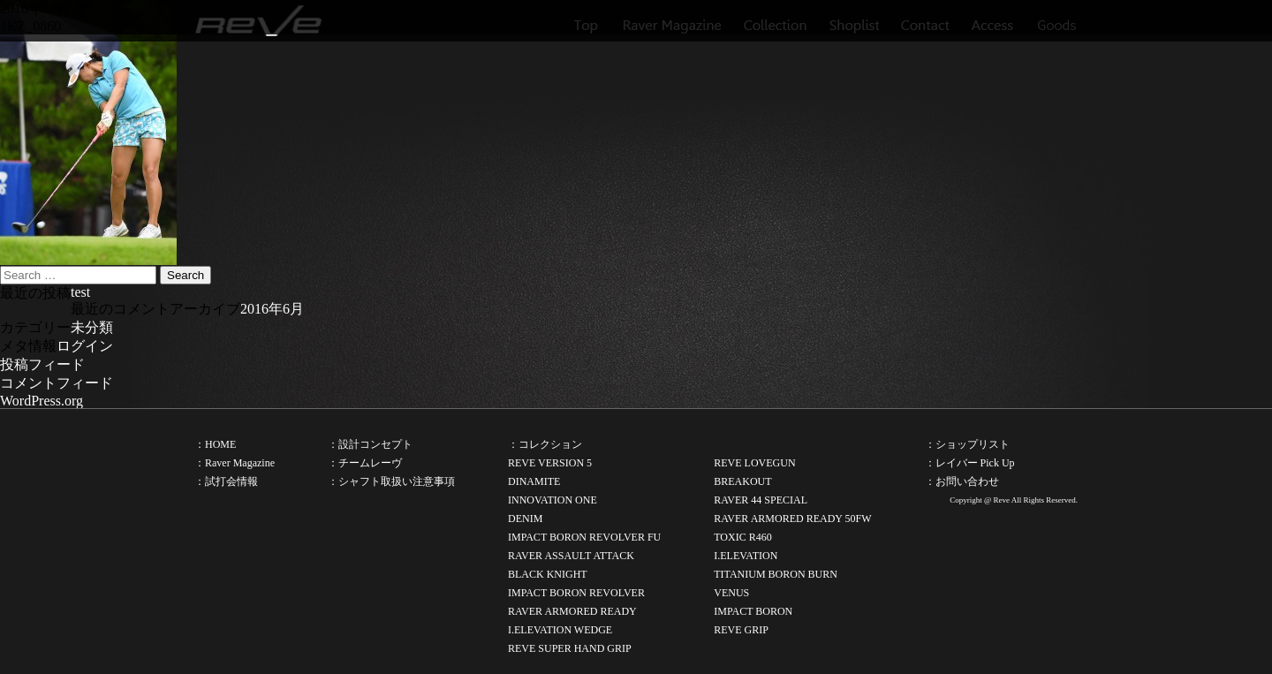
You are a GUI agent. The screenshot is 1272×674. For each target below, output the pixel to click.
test (80, 291)
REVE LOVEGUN (754, 463)
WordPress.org (41, 400)
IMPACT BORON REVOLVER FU (584, 537)
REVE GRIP (741, 630)
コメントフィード (56, 382)
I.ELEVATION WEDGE (560, 630)
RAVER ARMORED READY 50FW (792, 518)
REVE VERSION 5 (550, 463)
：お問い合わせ (962, 481)
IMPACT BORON (753, 611)
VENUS (731, 593)
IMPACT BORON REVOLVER (576, 593)
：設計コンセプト (370, 444)
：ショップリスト (967, 444)
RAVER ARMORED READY (572, 611)
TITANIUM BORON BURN (775, 574)
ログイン (85, 345)
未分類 (92, 327)
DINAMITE (534, 481)
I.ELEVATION (745, 555)
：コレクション (545, 444)
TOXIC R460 (742, 537)
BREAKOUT (742, 481)
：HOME (215, 444)
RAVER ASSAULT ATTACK (571, 555)
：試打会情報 (226, 481)
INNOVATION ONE (552, 500)
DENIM (525, 518)
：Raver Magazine (234, 463)
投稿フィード (42, 364)
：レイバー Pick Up (970, 463)
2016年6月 (272, 308)
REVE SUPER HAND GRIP (570, 648)
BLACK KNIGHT (547, 574)
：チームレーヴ (365, 463)
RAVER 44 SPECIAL (760, 500)
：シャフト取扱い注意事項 (391, 481)
